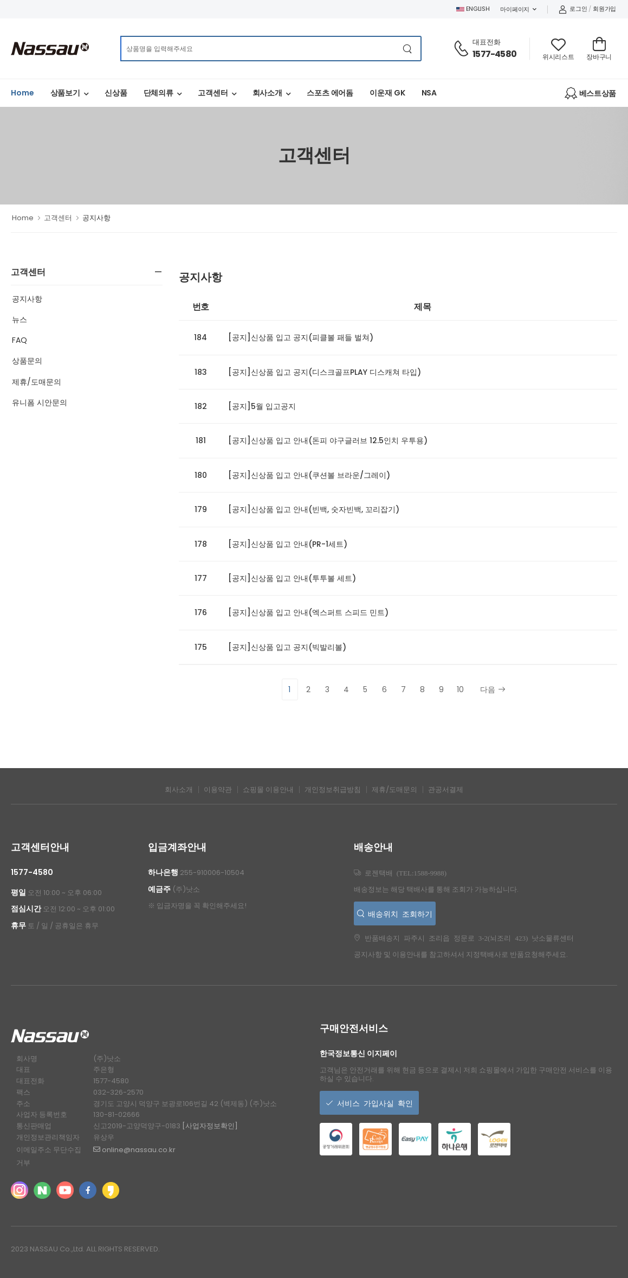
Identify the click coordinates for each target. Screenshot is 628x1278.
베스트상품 (590, 93)
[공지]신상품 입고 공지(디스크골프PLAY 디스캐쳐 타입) (324, 372)
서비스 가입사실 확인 (373, 1103)
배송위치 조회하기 (398, 913)
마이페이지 (514, 9)
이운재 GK (387, 92)
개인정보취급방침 (333, 789)
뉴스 (19, 319)
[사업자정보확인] (210, 1126)
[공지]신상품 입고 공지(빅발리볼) (287, 647)
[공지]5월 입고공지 (262, 406)
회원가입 (604, 8)
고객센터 (213, 92)
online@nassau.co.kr (134, 1150)
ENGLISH (473, 8)
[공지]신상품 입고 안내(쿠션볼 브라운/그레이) (309, 475)
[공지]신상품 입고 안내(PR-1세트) (287, 544)
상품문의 (27, 360)
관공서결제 (445, 789)
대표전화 (486, 42)
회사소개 (268, 92)
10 (460, 689)
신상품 (116, 92)
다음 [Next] (493, 689)
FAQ (19, 340)
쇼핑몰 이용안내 (268, 789)
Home (22, 92)
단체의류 (159, 92)
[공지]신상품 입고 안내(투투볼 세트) (292, 578)
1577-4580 (494, 54)
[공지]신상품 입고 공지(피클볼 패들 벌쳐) (300, 337)
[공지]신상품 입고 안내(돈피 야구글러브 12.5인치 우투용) (328, 440)
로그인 (573, 8)
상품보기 (65, 92)
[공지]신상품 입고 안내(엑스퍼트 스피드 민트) (308, 612)
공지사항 (27, 298)
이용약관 (218, 789)
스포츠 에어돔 (330, 92)
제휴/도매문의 (36, 381)
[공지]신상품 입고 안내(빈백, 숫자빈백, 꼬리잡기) (313, 509)
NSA (429, 92)
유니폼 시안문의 (39, 402)
